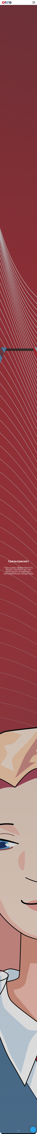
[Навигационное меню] (33, 2)
